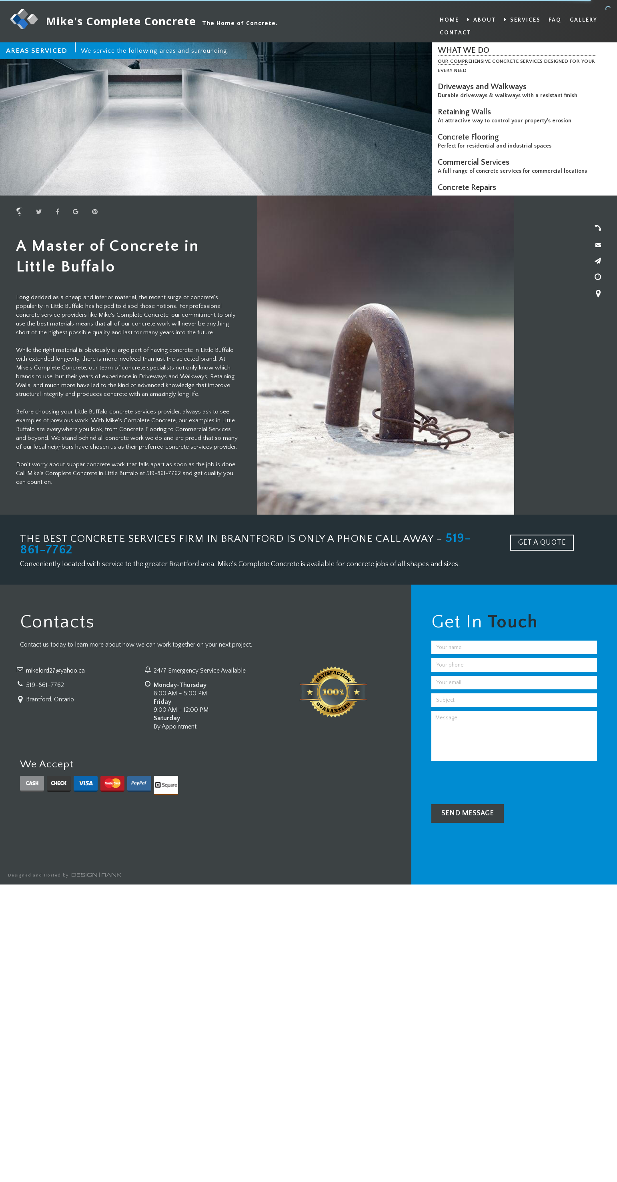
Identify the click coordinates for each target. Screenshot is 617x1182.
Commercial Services (475, 162)
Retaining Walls (466, 112)
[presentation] (492, 780)
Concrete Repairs (469, 188)
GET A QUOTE (542, 543)
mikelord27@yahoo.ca (55, 670)
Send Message (467, 813)
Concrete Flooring (470, 137)
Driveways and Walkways (484, 87)
